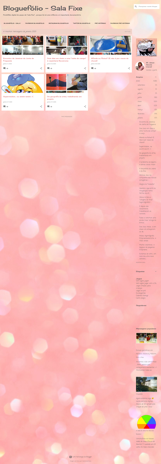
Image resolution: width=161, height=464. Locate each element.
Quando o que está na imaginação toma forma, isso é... (147, 191)
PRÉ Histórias (99, 23)
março (140, 110)
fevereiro (141, 114)
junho (140, 97)
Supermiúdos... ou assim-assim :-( (145, 147)
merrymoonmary (86, 461)
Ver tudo (127, 32)
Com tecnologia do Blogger (80, 457)
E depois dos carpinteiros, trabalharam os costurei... (145, 210)
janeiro (140, 118)
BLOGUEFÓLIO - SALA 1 (11, 23)
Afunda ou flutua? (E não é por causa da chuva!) (146, 140)
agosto (140, 89)
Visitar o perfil (151, 70)
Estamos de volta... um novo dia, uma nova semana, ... (147, 256)
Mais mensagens (67, 117)
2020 (138, 81)
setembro (141, 85)
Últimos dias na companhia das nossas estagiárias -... (147, 177)
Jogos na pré (141, 291)
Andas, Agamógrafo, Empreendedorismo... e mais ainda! (147, 238)
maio (139, 101)
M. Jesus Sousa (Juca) (150, 65)
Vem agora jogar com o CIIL (146, 283)
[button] (41, 68)
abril (139, 105)
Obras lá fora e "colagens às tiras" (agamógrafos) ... (146, 200)
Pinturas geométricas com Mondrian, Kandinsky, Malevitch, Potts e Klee (146, 354)
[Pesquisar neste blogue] (148, 6)
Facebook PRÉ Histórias (119, 23)
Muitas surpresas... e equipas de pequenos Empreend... (147, 247)
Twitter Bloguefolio (81, 23)
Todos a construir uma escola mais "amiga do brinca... (147, 220)
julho (139, 93)
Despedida (139, 394)
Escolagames (141, 293)
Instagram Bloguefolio (58, 23)
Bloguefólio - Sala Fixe (42, 8)
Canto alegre (140, 298)
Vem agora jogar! (142, 281)
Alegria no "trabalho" (146, 184)
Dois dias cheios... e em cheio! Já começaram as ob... (147, 229)
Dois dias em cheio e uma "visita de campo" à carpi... (147, 131)
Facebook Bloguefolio (34, 23)
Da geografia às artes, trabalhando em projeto (147, 155)
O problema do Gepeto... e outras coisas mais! (148, 163)
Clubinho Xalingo (142, 295)
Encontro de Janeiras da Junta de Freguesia (147, 123)
